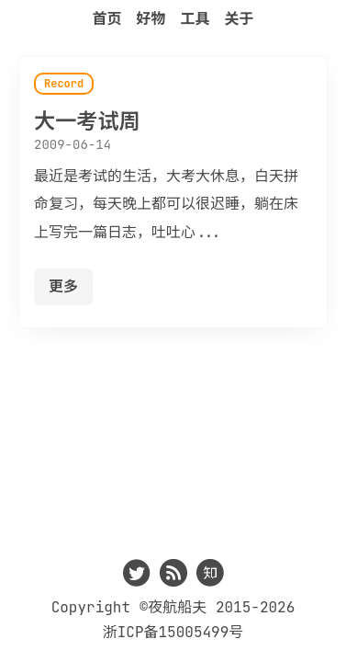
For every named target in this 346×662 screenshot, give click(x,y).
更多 (63, 286)
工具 (195, 19)
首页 (106, 19)
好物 (150, 19)
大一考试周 (87, 121)
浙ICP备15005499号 (173, 632)
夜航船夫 (177, 607)
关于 (239, 19)
